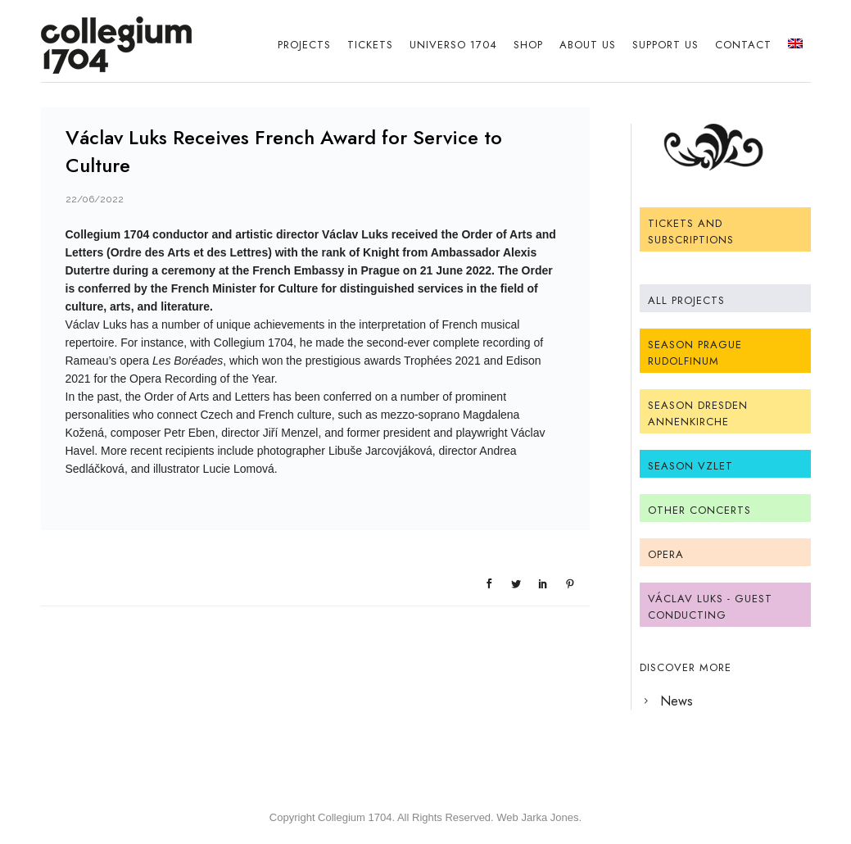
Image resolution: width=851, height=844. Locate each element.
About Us (587, 44)
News (676, 701)
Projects (304, 44)
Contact (743, 44)
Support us (665, 44)
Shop (528, 44)
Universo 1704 (453, 44)
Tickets (370, 44)
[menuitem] (795, 44)
